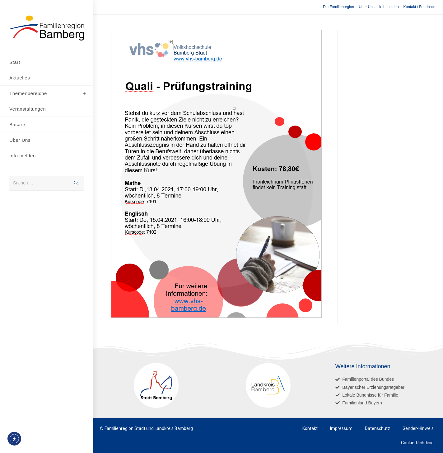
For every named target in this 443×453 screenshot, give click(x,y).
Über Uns (367, 7)
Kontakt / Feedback (419, 7)
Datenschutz (377, 428)
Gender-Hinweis (418, 428)
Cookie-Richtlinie (417, 442)
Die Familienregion (338, 7)
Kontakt (310, 428)
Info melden (389, 7)
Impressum (341, 428)
